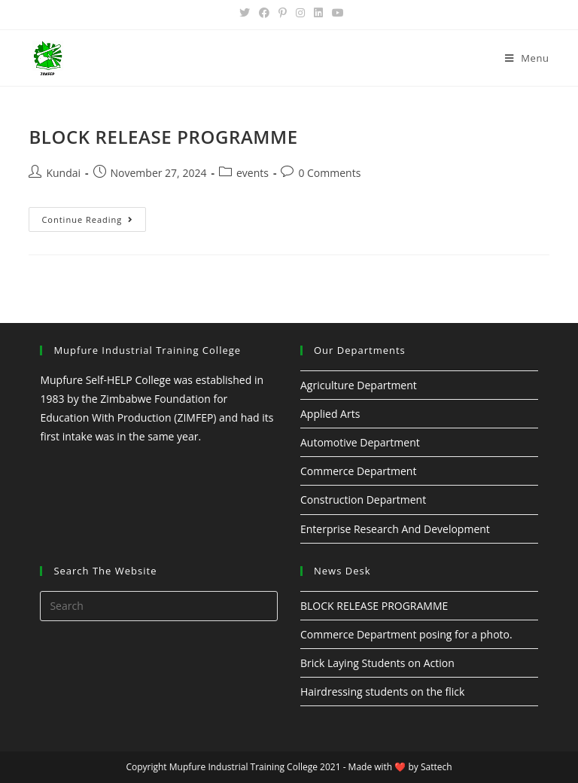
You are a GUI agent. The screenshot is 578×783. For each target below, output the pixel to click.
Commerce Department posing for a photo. (406, 634)
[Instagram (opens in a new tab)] (300, 13)
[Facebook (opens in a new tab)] (264, 13)
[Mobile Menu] (527, 58)
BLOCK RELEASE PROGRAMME (163, 136)
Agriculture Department (358, 385)
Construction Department (363, 499)
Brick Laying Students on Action (377, 663)
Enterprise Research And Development (395, 529)
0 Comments (329, 173)
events (252, 173)
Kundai (63, 173)
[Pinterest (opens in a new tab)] (282, 13)
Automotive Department (360, 442)
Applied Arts (330, 414)
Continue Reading (87, 219)
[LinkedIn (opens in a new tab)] (318, 13)
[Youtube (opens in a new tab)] (335, 13)
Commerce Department (358, 471)
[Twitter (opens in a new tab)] (244, 13)
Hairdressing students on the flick (382, 691)
